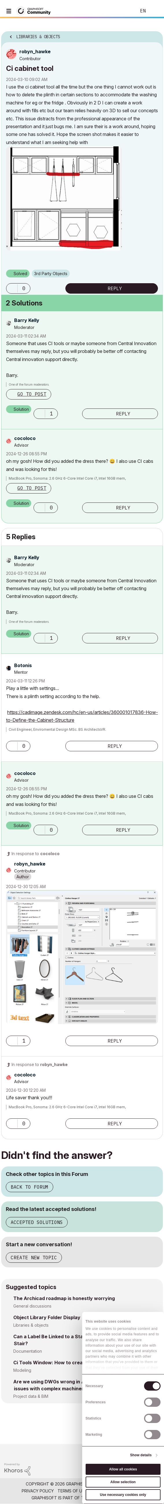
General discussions (32, 1306)
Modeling (22, 1370)
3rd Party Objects (50, 273)
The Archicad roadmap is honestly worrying (64, 1298)
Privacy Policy (38, 1490)
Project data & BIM (30, 1396)
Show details (141, 1455)
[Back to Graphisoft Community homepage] (35, 10)
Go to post (31, 394)
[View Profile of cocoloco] (25, 438)
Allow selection (123, 1482)
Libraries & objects (31, 1325)
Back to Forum (29, 1187)
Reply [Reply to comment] (123, 414)
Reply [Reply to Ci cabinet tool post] (115, 288)
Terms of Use (72, 1490)
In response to (36, 853)
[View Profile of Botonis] (23, 665)
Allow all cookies (123, 1469)
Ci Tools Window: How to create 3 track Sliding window (77, 1362)
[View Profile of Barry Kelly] (26, 320)
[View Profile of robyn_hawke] (35, 51)
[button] (64, 198)
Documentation (27, 1351)
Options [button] (155, 35)
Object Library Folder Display (46, 1317)
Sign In (155, 11)
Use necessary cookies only (123, 1495)
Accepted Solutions (37, 1222)
